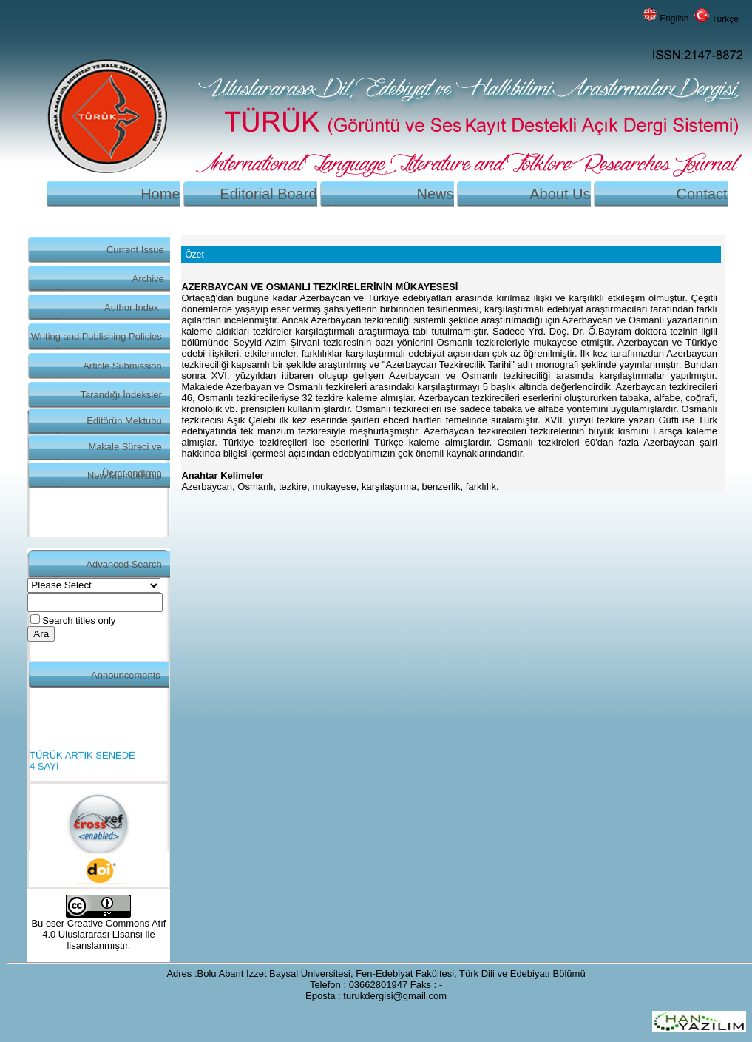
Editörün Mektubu (124, 420)
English (674, 18)
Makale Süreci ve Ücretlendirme (124, 450)
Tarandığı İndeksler (121, 394)
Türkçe (725, 19)
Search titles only (78, 620)
